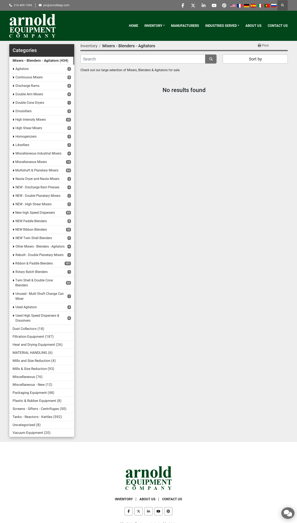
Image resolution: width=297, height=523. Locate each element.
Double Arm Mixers (29, 94)
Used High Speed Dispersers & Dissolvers (37, 318)
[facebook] (182, 5)
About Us (253, 26)
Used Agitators (26, 307)
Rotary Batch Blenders (31, 272)
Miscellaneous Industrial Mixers (38, 153)
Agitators (22, 69)
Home (133, 26)
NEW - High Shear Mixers (33, 204)
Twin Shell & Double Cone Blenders (34, 282)
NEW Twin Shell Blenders (33, 238)
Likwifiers (22, 145)
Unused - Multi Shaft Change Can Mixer (39, 296)
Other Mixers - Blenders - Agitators (40, 246)
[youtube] (214, 5)
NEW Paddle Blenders (31, 221)
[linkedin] (203, 5)
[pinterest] (224, 5)
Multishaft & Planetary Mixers (36, 170)
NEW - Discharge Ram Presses (37, 187)
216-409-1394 (23, 5)
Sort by (255, 59)
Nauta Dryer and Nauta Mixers (37, 179)
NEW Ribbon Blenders (31, 229)
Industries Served (221, 26)
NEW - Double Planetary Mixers (37, 196)
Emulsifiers (23, 111)
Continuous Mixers (29, 77)
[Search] (142, 59)
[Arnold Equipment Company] (148, 478)
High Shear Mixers (28, 128)
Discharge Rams (27, 86)
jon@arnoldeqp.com (56, 5)
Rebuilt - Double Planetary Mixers (39, 255)
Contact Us (278, 26)
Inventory (153, 26)
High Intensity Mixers (30, 120)
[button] (154, 25)
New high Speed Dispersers (35, 213)
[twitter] (192, 5)
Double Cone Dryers (29, 103)
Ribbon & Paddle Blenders (34, 263)
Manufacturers (185, 26)
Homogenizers (26, 136)
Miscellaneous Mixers (31, 162)
